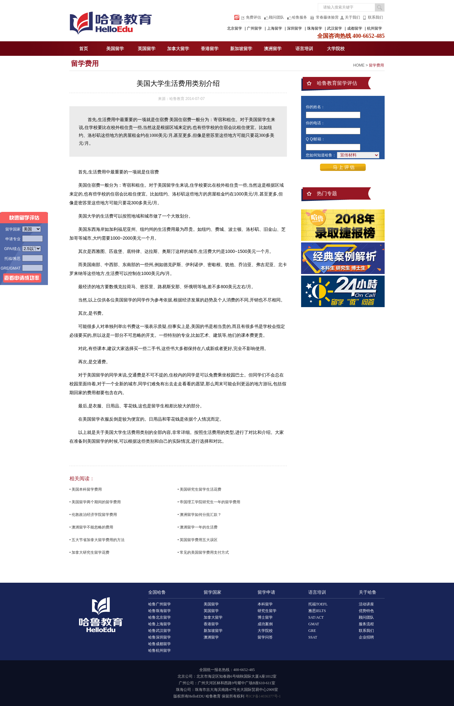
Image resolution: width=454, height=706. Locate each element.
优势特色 (366, 611)
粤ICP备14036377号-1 (263, 696)
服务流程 (366, 624)
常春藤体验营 (327, 17)
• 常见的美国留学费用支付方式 (203, 552)
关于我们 (352, 17)
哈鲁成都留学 (159, 644)
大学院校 (336, 48)
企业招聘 (366, 637)
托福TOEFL (318, 604)
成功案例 (265, 624)
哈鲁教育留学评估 (337, 83)
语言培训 (304, 48)
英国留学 (146, 48)
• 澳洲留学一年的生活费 (198, 527)
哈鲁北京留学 (159, 617)
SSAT (312, 637)
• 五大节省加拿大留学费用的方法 (97, 540)
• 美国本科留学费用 (85, 489)
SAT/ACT (316, 617)
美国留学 (115, 48)
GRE (312, 630)
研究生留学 (267, 611)
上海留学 (274, 28)
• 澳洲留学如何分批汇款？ (199, 514)
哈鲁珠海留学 (159, 611)
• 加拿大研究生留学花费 (89, 552)
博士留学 (265, 617)
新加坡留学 (241, 48)
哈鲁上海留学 (159, 624)
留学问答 (265, 637)
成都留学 (354, 28)
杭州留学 (374, 28)
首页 (83, 48)
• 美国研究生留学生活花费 (199, 489)
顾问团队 (276, 17)
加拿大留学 (178, 48)
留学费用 (85, 63)
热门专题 (327, 193)
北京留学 (234, 28)
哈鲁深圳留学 (159, 637)
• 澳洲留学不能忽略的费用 (91, 527)
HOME (358, 65)
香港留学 (209, 48)
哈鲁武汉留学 (159, 630)
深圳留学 (294, 28)
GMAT (313, 624)
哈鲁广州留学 (159, 604)
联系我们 (375, 17)
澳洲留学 (273, 48)
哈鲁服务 (299, 17)
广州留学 (254, 28)
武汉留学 (334, 28)
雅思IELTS (317, 611)
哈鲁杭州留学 (159, 650)
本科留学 (265, 604)
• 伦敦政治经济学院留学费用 (93, 514)
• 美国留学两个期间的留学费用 (95, 502)
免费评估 (253, 17)
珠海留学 (314, 28)
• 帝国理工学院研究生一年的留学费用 (209, 502)
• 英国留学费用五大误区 (198, 540)
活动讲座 (366, 604)
